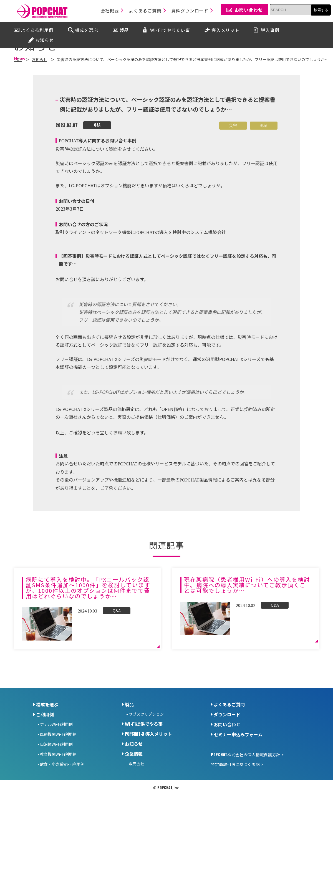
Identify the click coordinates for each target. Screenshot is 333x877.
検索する (321, 10)
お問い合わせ (227, 772)
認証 (264, 174)
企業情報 (134, 802)
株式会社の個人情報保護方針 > (247, 803)
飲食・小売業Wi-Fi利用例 (62, 812)
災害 (233, 174)
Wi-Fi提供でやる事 (144, 772)
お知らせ (134, 792)
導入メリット (148, 782)
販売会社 (136, 812)
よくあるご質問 (229, 752)
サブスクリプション (146, 762)
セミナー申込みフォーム (238, 782)
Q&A (97, 174)
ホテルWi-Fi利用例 (56, 772)
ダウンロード (227, 762)
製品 (129, 752)
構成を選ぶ (47, 752)
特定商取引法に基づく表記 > (237, 812)
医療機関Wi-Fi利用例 (58, 782)
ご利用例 (45, 762)
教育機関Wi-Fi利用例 (58, 802)
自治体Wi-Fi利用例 (56, 792)
